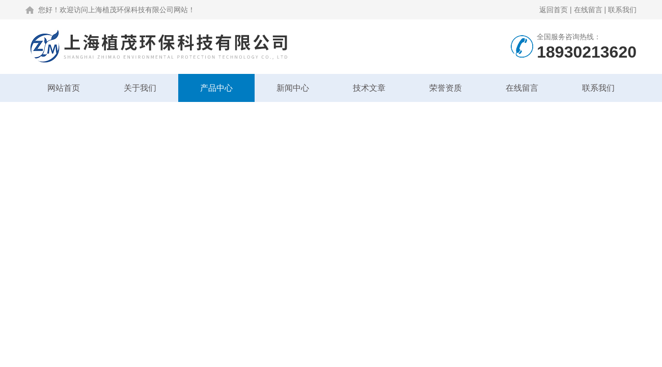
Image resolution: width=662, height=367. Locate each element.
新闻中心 (293, 88)
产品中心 (216, 88)
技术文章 (369, 88)
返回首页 (553, 10)
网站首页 (63, 88)
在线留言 (588, 10)
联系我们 (622, 10)
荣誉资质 (445, 88)
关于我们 (140, 88)
